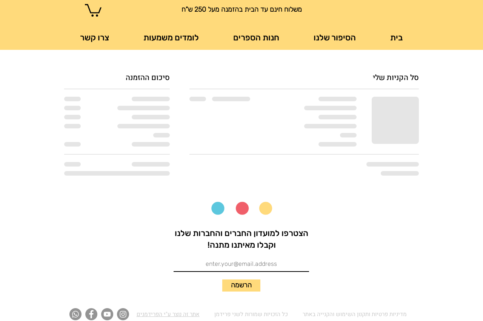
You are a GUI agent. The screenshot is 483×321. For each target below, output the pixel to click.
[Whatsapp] (75, 314)
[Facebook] (91, 314)
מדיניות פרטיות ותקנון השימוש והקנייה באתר (355, 314)
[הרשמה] (241, 285)
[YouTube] (107, 314)
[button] (93, 10)
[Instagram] (123, 314)
